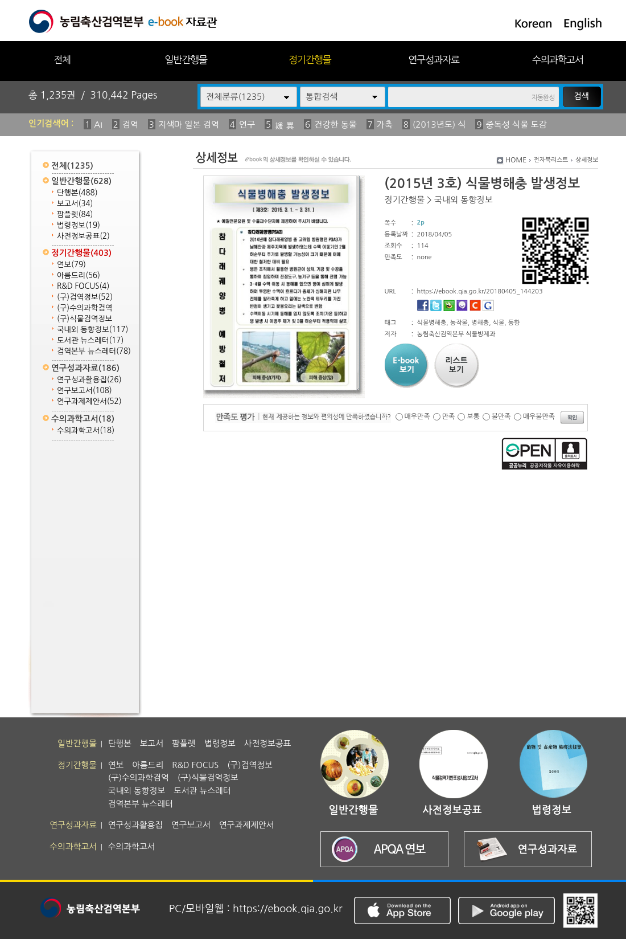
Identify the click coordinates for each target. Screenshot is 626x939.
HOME (515, 160)
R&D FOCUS (83, 286)
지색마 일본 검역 (188, 124)
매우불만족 (539, 416)
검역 (130, 124)
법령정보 (78, 225)
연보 (71, 264)
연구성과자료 (433, 59)
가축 (385, 124)
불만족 (501, 416)
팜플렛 (75, 214)
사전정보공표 (83, 236)
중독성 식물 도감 (516, 124)
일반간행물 (185, 59)
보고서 (75, 203)
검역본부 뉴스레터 (94, 351)
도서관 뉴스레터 (90, 340)
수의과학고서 (557, 59)
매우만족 (417, 416)
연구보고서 (84, 390)
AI (98, 124)
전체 (62, 59)
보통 (473, 416)
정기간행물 (310, 59)
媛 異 (284, 125)
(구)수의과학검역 (84, 308)
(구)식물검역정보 (84, 318)
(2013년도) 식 (439, 124)
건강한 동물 (335, 124)
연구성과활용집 (89, 379)
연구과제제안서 (89, 401)
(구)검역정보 (85, 297)
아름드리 (78, 275)
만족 (448, 416)
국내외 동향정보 (92, 329)
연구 (247, 124)
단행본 (77, 193)
